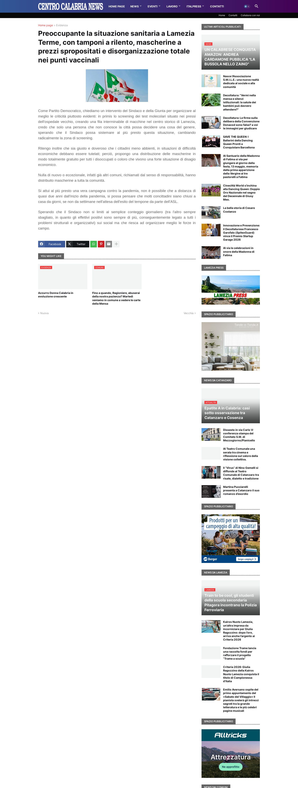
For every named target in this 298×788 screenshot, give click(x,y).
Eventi (153, 6)
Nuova (44, 313)
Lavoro (172, 6)
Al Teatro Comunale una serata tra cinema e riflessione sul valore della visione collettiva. (240, 454)
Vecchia (189, 313)
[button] (247, 6)
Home (222, 15)
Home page (45, 25)
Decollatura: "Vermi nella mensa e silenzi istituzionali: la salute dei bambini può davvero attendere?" (239, 102)
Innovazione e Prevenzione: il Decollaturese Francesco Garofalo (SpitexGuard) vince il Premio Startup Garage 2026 (241, 232)
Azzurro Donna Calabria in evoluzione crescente (55, 294)
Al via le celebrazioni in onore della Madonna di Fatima (238, 251)
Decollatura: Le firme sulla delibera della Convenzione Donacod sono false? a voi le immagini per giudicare (241, 123)
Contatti (217, 6)
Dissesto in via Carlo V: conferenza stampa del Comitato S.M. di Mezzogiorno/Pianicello (239, 435)
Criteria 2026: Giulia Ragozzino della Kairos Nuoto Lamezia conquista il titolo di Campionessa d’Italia (241, 674)
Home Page (117, 6)
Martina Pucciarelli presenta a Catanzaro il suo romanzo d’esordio (241, 490)
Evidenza (62, 25)
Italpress (194, 6)
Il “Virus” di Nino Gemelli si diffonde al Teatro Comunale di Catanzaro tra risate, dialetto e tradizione (241, 473)
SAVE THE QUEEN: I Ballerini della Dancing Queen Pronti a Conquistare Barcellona (239, 142)
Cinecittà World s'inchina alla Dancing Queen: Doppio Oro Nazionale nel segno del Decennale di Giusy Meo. (241, 192)
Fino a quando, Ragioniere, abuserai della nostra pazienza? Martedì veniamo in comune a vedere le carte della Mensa (116, 298)
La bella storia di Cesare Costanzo (239, 209)
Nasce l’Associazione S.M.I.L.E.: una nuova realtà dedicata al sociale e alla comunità (241, 82)
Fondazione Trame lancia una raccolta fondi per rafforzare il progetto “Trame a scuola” (239, 653)
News (134, 6)
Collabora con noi (250, 15)
